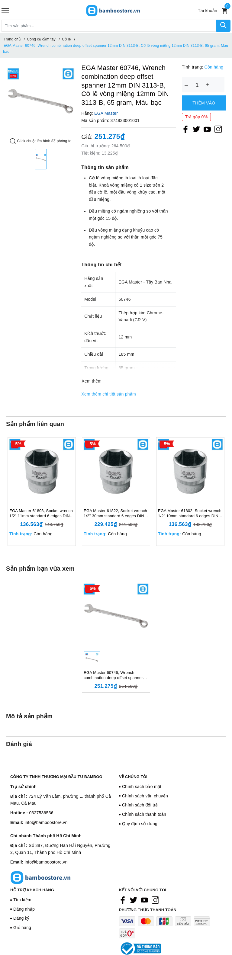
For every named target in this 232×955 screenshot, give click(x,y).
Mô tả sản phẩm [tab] (29, 716)
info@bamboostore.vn (46, 822)
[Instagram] (218, 129)
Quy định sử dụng (139, 823)
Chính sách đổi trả (140, 805)
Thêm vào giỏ (203, 106)
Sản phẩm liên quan (35, 424)
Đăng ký (21, 918)
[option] (40, 101)
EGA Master (106, 113)
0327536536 (41, 812)
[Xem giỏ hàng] (224, 10)
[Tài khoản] (207, 10)
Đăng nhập (24, 909)
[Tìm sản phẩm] (109, 26)
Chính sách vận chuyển (145, 795)
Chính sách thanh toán (144, 814)
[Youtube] (207, 129)
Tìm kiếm (22, 899)
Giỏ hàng (22, 927)
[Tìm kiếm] (223, 26)
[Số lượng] (197, 84)
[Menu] (5, 10)
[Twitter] (196, 129)
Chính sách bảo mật (141, 786)
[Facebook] (185, 129)
